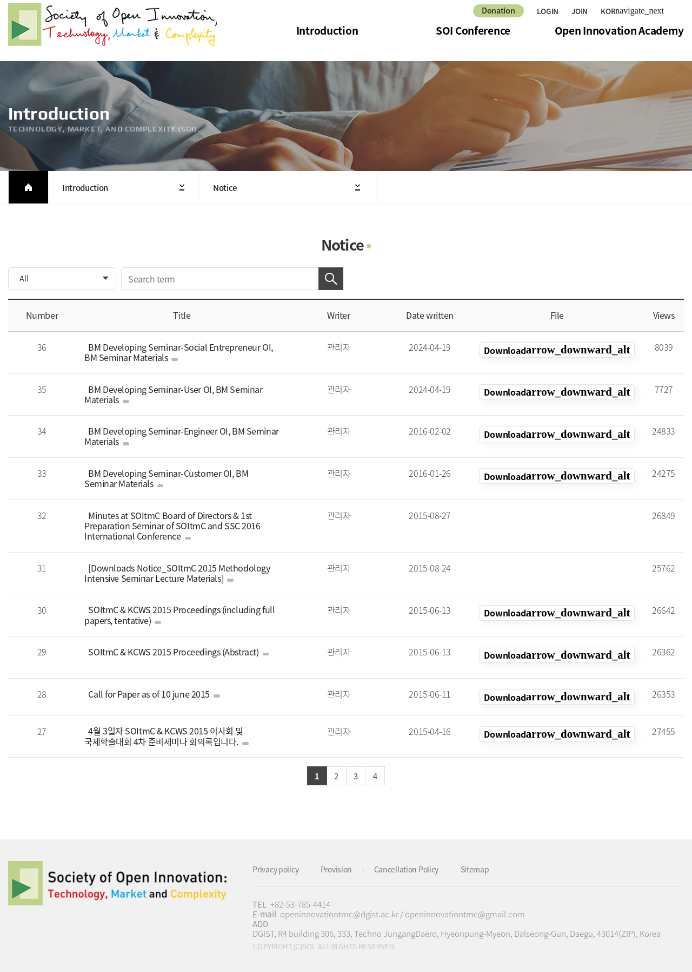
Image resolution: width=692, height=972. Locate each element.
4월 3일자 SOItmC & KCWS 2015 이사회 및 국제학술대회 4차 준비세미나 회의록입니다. (168, 731)
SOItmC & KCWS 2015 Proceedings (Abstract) (176, 651)
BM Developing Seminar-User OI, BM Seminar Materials (170, 394)
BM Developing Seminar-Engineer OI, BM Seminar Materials (179, 436)
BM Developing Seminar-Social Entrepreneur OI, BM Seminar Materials (176, 352)
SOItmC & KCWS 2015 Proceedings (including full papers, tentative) (177, 615)
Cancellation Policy (416, 865)
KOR (557, 350)
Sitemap (488, 865)
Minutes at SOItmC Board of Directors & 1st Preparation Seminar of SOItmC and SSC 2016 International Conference (172, 525)
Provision (342, 865)
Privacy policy (277, 865)
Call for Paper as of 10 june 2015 (151, 688)
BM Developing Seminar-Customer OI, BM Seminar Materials (180, 478)
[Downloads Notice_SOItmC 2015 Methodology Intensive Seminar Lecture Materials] (174, 572)
